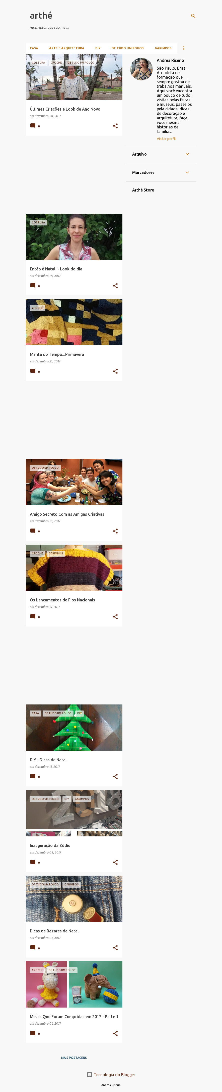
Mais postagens (74, 1057)
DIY (98, 48)
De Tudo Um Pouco (128, 48)
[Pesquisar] (193, 16)
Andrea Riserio (170, 60)
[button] (115, 126)
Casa (34, 48)
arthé (41, 15)
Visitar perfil (166, 139)
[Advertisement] (72, 174)
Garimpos (163, 48)
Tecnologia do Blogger (111, 1074)
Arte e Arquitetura (66, 48)
